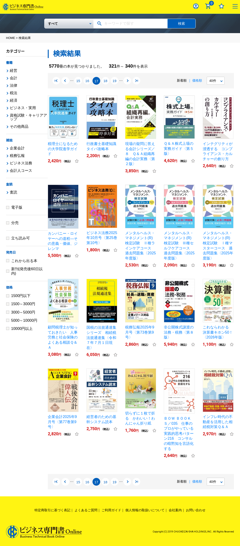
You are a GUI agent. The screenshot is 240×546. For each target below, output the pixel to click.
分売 (15, 223)
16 (87, 81)
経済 (13, 100)
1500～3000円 (23, 304)
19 (115, 81)
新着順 (182, 80)
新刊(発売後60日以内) (27, 271)
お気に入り (221, 6)
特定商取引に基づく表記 (52, 510)
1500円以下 (21, 296)
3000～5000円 (23, 312)
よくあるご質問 (86, 510)
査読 (9, 184)
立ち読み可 (20, 238)
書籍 (9, 63)
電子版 (16, 207)
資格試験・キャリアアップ (28, 117)
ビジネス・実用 (23, 108)
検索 (181, 23)
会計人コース (21, 171)
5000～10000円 (24, 320)
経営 (13, 71)
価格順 (197, 80)
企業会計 (17, 148)
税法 (13, 93)
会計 (13, 78)
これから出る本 (24, 261)
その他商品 (19, 126)
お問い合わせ (196, 510)
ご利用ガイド (111, 510)
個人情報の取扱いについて (145, 510)
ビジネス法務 (21, 163)
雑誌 (9, 140)
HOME (10, 38)
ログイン (196, 6)
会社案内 (175, 510)
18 (105, 81)
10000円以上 (22, 329)
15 (78, 81)
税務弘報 (17, 156)
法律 (13, 85)
